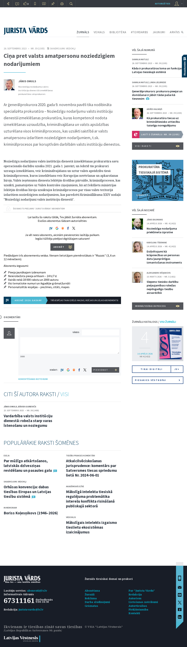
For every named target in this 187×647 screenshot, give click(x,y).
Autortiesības (138, 606)
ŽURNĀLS (83, 32)
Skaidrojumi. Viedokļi (63, 48)
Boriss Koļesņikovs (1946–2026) (31, 512)
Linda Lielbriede (158, 82)
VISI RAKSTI (157, 146)
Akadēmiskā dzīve (75, 486)
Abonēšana (92, 590)
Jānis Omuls (27, 81)
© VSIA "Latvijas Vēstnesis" (104, 626)
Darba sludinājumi (97, 602)
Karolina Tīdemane (157, 242)
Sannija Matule (140, 59)
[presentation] (101, 360)
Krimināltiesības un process (157, 306)
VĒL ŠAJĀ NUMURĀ (143, 50)
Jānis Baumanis (155, 219)
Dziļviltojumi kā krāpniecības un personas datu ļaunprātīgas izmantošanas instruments (164, 257)
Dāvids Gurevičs (27, 406)
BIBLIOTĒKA (117, 32)
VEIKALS (99, 32)
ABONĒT (59, 247)
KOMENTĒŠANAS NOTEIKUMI (33, 379)
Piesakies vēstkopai (157, 380)
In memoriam (10, 507)
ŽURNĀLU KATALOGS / (154, 322)
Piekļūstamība (138, 609)
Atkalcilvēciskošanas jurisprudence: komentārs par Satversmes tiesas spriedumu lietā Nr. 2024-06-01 (91, 468)
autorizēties (162, 3)
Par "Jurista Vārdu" (142, 590)
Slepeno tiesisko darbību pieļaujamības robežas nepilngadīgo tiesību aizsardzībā (162, 287)
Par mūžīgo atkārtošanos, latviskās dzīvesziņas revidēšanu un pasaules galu (28, 465)
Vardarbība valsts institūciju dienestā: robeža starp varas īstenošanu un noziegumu (28, 420)
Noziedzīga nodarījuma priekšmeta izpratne (162, 230)
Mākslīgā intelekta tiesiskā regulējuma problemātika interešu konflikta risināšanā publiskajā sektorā (90, 498)
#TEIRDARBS (139, 32)
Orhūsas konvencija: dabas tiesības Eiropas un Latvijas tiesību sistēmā (27, 491)
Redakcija (135, 594)
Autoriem (135, 598)
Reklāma (91, 598)
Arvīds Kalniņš (154, 109)
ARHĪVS (175, 32)
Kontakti (134, 613)
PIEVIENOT (101, 370)
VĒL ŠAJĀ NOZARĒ (143, 210)
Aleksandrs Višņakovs (159, 272)
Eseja (7, 455)
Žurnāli (90, 594)
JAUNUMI (159, 32)
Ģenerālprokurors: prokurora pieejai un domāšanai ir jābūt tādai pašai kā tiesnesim (157, 94)
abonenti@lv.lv (37, 590)
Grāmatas (91, 606)
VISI (64, 394)
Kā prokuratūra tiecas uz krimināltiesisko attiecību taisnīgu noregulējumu (163, 121)
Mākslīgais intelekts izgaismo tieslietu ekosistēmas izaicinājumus (91, 527)
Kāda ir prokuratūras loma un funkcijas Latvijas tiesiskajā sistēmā (157, 70)
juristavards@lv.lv (31, 609)
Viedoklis (71, 517)
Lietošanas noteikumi (143, 602)
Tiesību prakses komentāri (80, 455)
